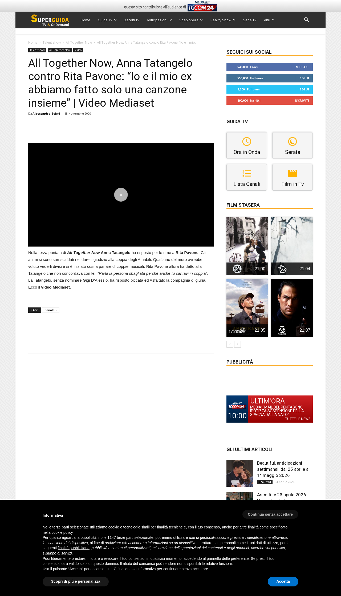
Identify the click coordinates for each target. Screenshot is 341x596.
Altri (269, 20)
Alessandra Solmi (46, 113)
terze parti (125, 537)
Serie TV (250, 20)
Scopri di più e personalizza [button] (75, 581)
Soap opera (191, 20)
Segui (304, 78)
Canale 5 (50, 310)
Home (85, 20)
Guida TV (107, 20)
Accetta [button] (283, 581)
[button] (306, 20)
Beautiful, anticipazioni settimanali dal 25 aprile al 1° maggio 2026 (283, 469)
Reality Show (223, 20)
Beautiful (265, 482)
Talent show (52, 42)
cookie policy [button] (61, 532)
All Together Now (79, 42)
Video (78, 50)
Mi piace (302, 67)
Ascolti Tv (131, 20)
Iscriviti (302, 100)
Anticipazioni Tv (159, 20)
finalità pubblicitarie (74, 548)
